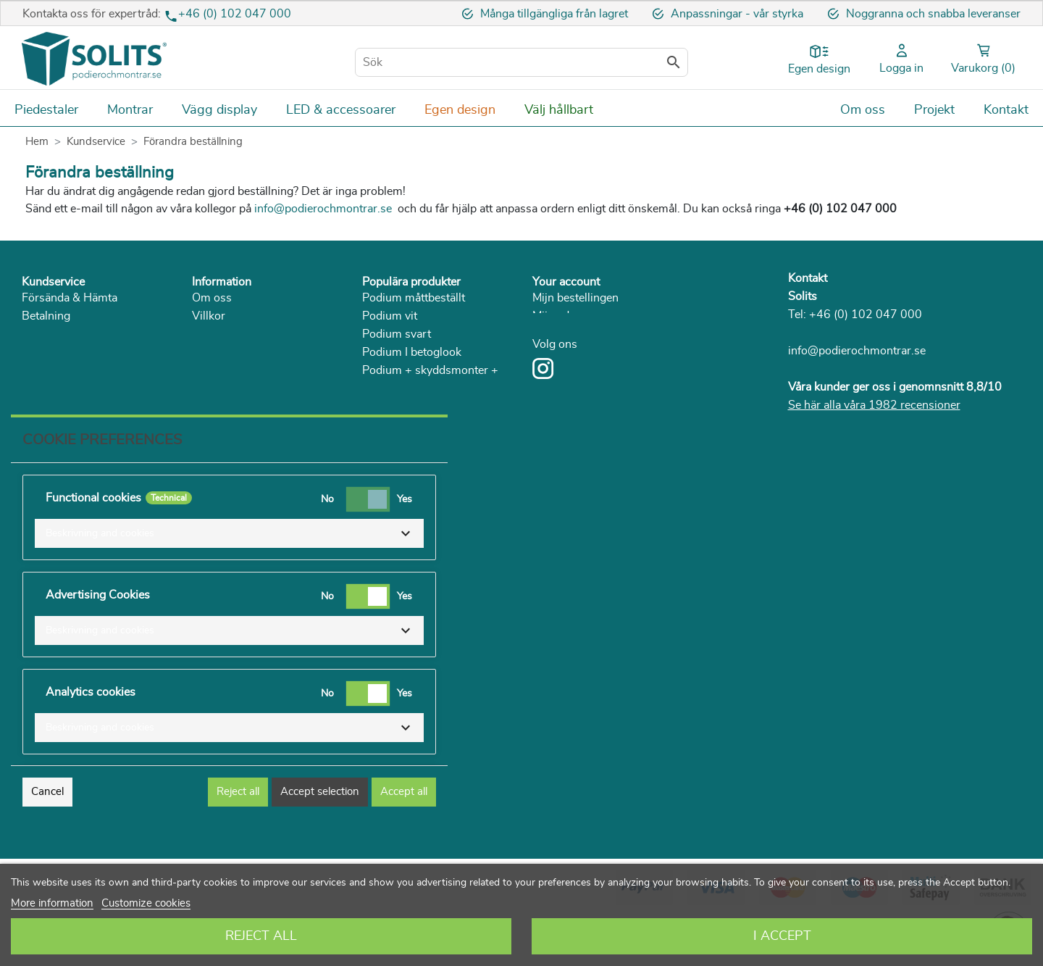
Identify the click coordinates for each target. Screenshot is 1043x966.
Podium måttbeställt (413, 298)
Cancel (47, 841)
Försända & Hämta (69, 298)
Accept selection (319, 841)
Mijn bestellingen (575, 298)
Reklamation (53, 370)
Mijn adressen (567, 316)
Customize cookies (145, 903)
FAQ (33, 388)
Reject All (261, 936)
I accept (782, 936)
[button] (229, 582)
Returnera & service (72, 334)
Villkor (208, 316)
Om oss (212, 298)
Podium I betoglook (411, 352)
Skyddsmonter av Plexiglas (431, 406)
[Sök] (521, 62)
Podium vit (389, 316)
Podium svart (396, 334)
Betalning (46, 316)
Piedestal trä (393, 443)
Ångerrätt (46, 352)
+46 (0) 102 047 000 (234, 14)
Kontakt (807, 278)
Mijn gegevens (569, 334)
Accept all (403, 841)
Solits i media (226, 352)
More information (52, 903)
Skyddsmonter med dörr (424, 424)
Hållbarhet (218, 370)
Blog (204, 406)
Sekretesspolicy (232, 334)
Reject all (238, 841)
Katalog (211, 388)
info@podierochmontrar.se (857, 351)
